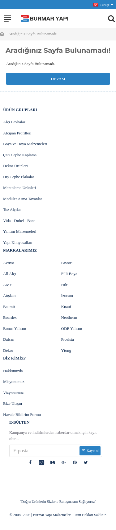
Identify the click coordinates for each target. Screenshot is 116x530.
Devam (58, 78)
